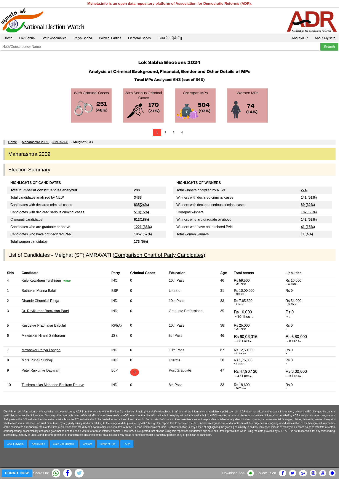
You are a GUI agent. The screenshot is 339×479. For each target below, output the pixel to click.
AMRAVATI (60, 142)
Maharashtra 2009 (35, 142)
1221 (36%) (143, 227)
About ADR (300, 38)
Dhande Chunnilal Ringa (40, 301)
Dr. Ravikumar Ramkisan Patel (45, 311)
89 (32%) (308, 205)
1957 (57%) (143, 234)
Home (8, 38)
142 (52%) (309, 219)
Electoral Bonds (139, 38)
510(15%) (141, 212)
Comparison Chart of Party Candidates (158, 255)
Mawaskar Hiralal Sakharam (43, 335)
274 (304, 190)
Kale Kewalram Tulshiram (41, 280)
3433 (138, 197)
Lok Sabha (27, 38)
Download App (233, 473)
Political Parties (110, 38)
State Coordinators (64, 443)
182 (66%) (309, 212)
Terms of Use (107, 443)
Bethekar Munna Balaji (39, 290)
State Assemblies (54, 38)
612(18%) (141, 219)
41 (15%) (308, 227)
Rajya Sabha (83, 38)
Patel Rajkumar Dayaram (41, 370)
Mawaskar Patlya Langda (41, 350)
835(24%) (141, 205)
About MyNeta (325, 38)
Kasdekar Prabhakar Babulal (44, 325)
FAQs (126, 443)
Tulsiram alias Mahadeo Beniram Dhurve (53, 385)
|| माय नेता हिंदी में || (170, 38)
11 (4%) (307, 234)
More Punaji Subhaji (37, 360)
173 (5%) (141, 241)
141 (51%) (309, 197)
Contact (87, 443)
